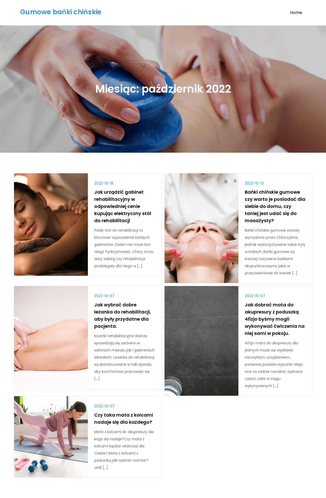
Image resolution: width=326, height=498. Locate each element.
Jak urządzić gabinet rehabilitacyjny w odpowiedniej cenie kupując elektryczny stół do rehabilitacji (122, 206)
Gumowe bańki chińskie (60, 12)
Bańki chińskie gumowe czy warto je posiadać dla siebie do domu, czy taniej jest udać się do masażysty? (275, 206)
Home (296, 13)
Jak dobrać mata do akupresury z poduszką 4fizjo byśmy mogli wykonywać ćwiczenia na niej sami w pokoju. (275, 319)
